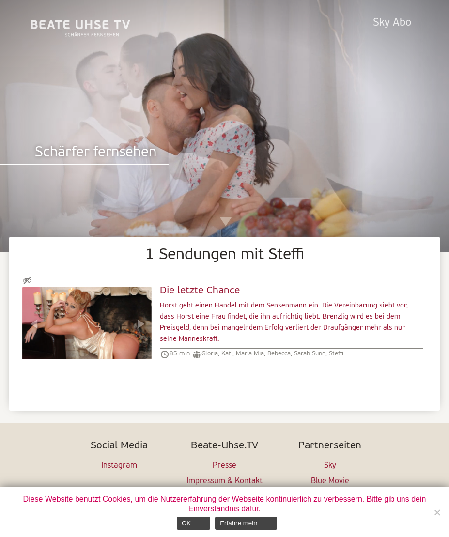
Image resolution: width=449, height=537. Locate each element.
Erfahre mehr (239, 523)
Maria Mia (250, 354)
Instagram (119, 466)
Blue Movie (330, 481)
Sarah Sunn (309, 354)
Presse (224, 466)
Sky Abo (392, 23)
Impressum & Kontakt (224, 481)
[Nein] (437, 512)
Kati (226, 354)
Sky (330, 466)
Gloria (209, 354)
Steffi (336, 354)
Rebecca (279, 354)
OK (186, 523)
